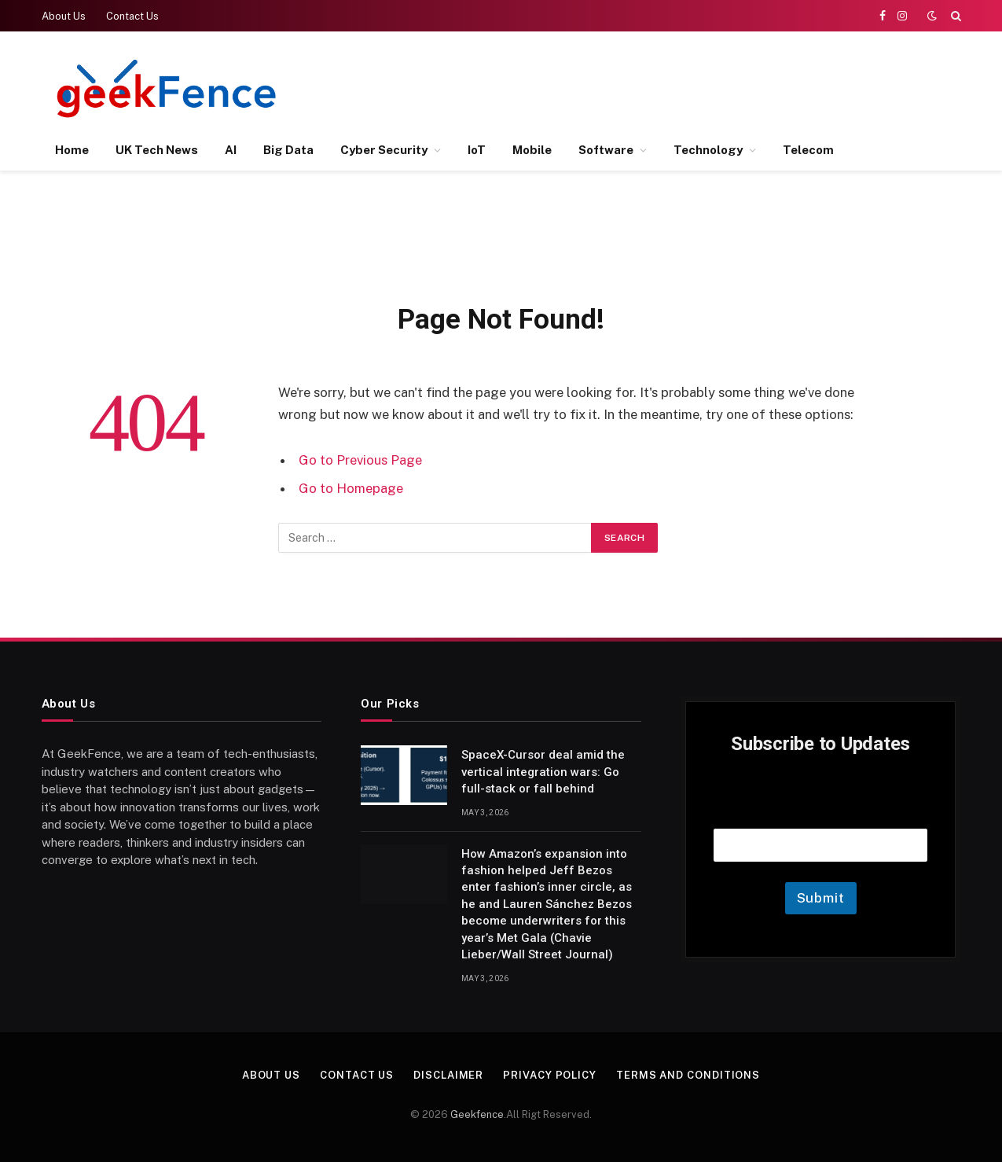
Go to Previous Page (360, 460)
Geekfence (477, 1114)
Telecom (808, 149)
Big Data (288, 149)
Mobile (532, 149)
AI (231, 149)
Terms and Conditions (688, 1075)
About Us (64, 16)
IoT (477, 149)
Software (605, 149)
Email (820, 808)
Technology (708, 149)
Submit (821, 898)
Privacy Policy (549, 1075)
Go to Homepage (351, 488)
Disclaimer (448, 1075)
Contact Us (132, 16)
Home (72, 149)
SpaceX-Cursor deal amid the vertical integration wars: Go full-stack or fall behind (543, 772)
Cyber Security (384, 149)
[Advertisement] (674, 86)
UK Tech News (157, 149)
